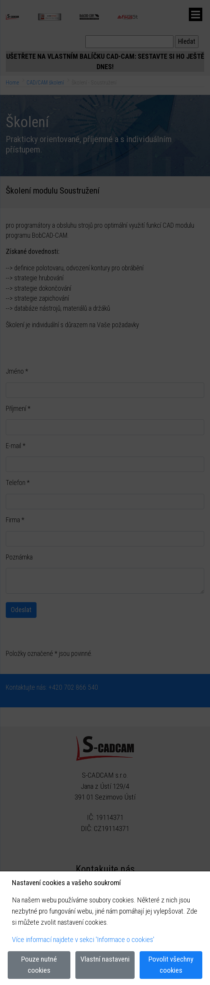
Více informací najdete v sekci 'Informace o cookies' (83, 939)
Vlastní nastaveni (105, 959)
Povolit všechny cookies (170, 965)
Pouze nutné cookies (39, 965)
